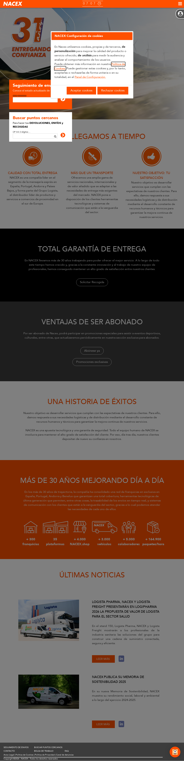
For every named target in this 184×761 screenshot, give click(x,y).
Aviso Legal (9, 755)
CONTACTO (9, 751)
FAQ (67, 751)
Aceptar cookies (81, 90)
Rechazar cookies (113, 90)
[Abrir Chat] (175, 752)
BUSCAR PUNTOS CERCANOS (48, 747)
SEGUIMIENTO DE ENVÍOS (16, 747)
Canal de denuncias (65, 755)
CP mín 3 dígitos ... (21, 131)
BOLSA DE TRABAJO (43, 751)
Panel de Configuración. (90, 77)
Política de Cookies (24, 755)
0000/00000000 (19, 95)
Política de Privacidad (45, 755)
